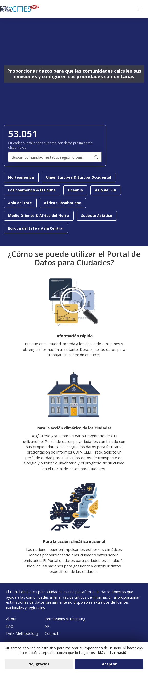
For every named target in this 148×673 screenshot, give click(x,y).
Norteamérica (21, 177)
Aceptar (109, 666)
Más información (113, 655)
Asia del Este (20, 202)
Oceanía (75, 190)
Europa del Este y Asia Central (35, 228)
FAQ (9, 626)
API (47, 626)
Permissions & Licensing (65, 618)
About (11, 618)
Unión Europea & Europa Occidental (78, 177)
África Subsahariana (62, 202)
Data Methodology (22, 633)
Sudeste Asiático (96, 215)
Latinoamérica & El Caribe (32, 190)
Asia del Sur (105, 190)
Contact (51, 633)
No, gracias (38, 666)
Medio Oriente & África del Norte (38, 215)
